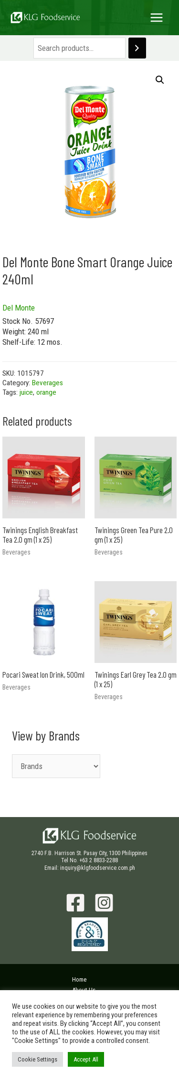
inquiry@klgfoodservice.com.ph (97, 868)
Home (79, 979)
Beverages (47, 383)
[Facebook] (75, 903)
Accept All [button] (86, 1059)
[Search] (137, 48)
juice (26, 392)
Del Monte (18, 307)
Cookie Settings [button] (37, 1059)
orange (46, 392)
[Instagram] (104, 903)
